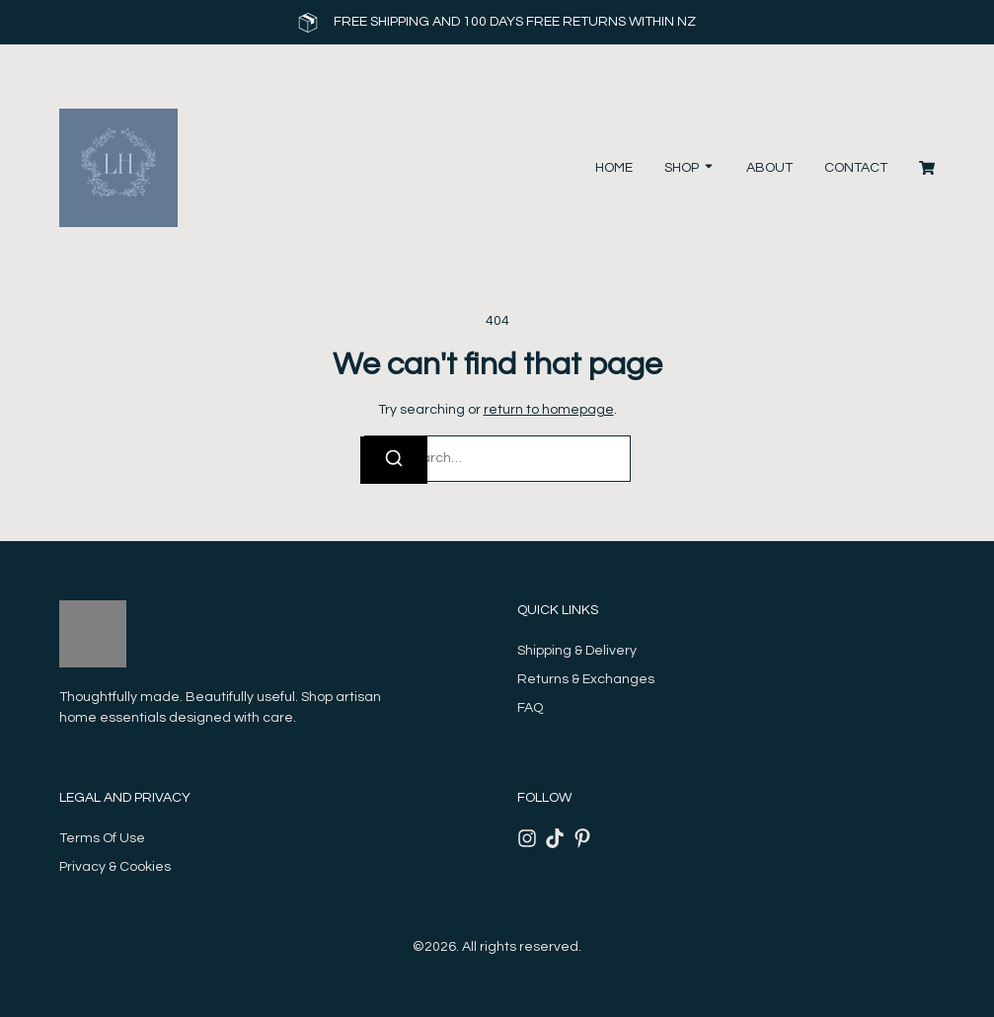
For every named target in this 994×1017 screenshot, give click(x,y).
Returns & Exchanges (585, 679)
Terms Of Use (102, 838)
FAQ (530, 708)
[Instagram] (527, 838)
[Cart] (927, 168)
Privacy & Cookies (115, 867)
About (769, 168)
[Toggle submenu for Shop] (707, 168)
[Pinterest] (582, 838)
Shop (681, 168)
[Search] (393, 460)
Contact (855, 168)
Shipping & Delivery (577, 651)
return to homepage (549, 410)
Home (614, 168)
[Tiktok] (555, 838)
